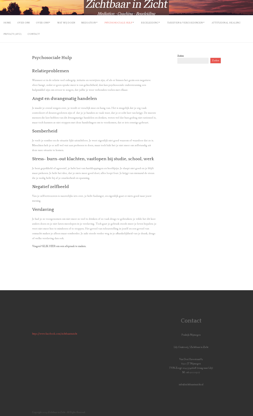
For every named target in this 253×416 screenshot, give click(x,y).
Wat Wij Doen (69, 22)
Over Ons (24, 22)
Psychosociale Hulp (124, 22)
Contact (70, 32)
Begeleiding (156, 22)
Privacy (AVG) (48, 32)
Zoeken (180, 54)
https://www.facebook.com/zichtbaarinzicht (54, 332)
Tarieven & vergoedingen (193, 22)
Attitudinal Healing (18, 32)
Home (7, 22)
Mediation (92, 22)
